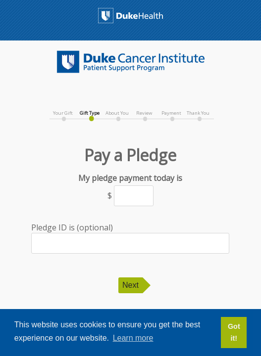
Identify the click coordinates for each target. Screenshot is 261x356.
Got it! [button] (234, 332)
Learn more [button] (133, 338)
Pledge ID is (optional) (130, 238)
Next (130, 285)
